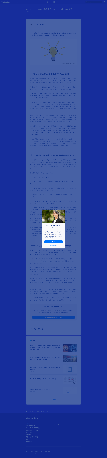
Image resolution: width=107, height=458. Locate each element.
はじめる (53, 241)
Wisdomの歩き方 (53, 245)
